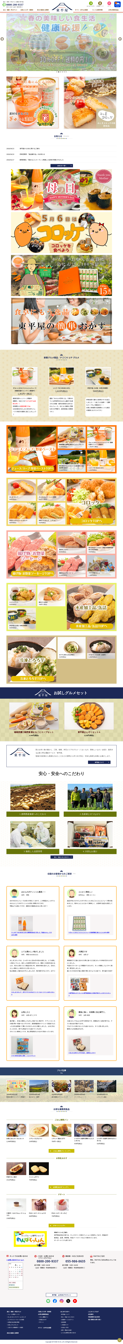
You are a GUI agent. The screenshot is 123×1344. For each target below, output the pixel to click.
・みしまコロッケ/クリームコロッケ (16, 1317)
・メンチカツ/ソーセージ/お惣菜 (15, 1319)
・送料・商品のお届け (66, 1330)
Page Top (119, 1340)
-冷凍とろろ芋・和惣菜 (44, 1312)
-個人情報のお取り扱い (94, 1319)
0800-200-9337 (14, 4)
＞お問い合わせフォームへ (15, 1260)
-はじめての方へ (65, 1312)
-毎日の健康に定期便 (12, 1333)
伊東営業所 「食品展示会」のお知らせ (32, 154)
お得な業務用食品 (113, 10)
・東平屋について (65, 1314)
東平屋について (99, 762)
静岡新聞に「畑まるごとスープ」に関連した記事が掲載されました (42, 160)
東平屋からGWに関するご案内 (30, 148)
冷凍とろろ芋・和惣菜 (26, 10)
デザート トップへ (59, 1225)
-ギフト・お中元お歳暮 (44, 1328)
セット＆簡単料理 (97, 10)
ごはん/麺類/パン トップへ (62, 1151)
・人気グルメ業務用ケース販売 (14, 1327)
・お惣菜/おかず (42, 1319)
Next (121, 40)
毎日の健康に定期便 (42, 10)
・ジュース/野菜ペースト (13, 1314)
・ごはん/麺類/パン (43, 1317)
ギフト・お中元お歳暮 (81, 10)
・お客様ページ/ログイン (67, 1319)
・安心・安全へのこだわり (67, 1317)
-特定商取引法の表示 (94, 1317)
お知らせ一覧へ (61, 166)
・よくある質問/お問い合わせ (68, 1333)
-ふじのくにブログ (93, 1312)
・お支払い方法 (64, 1327)
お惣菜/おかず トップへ (61, 1187)
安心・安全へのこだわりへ (61, 857)
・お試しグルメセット (12, 1325)
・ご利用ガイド (64, 1325)
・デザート (41, 1322)
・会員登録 (63, 1322)
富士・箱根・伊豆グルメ (10, 10)
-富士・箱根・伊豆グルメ (13, 1312)
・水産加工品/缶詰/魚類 (12, 1322)
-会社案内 (90, 1314)
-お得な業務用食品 (43, 1314)
